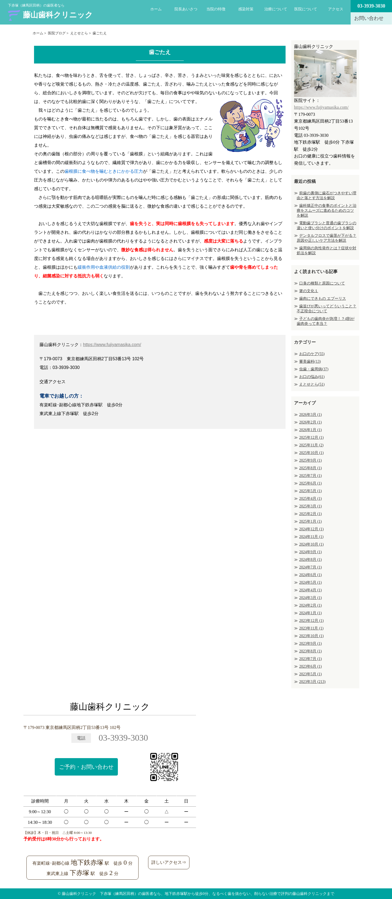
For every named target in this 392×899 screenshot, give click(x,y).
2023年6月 (310, 666)
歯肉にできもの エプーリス (322, 298)
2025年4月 (310, 499)
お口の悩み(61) (311, 377)
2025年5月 (310, 491)
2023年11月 (311, 628)
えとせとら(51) (311, 384)
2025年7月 (310, 476)
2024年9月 (310, 552)
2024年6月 (310, 575)
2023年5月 (310, 674)
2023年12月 (311, 621)
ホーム (156, 9)
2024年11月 (311, 537)
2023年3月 (312, 682)
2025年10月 (311, 453)
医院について (305, 9)
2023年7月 (310, 659)
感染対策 (245, 9)
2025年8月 (310, 468)
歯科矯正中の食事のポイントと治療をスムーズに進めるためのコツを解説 (326, 210)
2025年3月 (310, 506)
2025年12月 (311, 437)
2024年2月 (310, 605)
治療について (275, 9)
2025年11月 (311, 445)
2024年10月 (311, 544)
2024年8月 (310, 560)
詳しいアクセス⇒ (168, 862)
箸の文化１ (308, 291)
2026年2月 (310, 422)
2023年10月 (311, 636)
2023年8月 (310, 651)
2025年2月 (310, 514)
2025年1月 (310, 521)
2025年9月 (310, 460)
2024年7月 (310, 567)
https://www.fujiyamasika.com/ (112, 344)
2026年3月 (310, 415)
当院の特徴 (215, 9)
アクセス (335, 9)
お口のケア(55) (311, 354)
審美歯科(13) (310, 361)
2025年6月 (310, 483)
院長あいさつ (185, 9)
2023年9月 (310, 643)
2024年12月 (311, 529)
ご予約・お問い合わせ (86, 767)
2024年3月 (310, 598)
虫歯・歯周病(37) (313, 369)
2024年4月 (310, 590)
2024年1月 (310, 613)
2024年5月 (310, 582)
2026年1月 (310, 430)
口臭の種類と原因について (322, 283)
